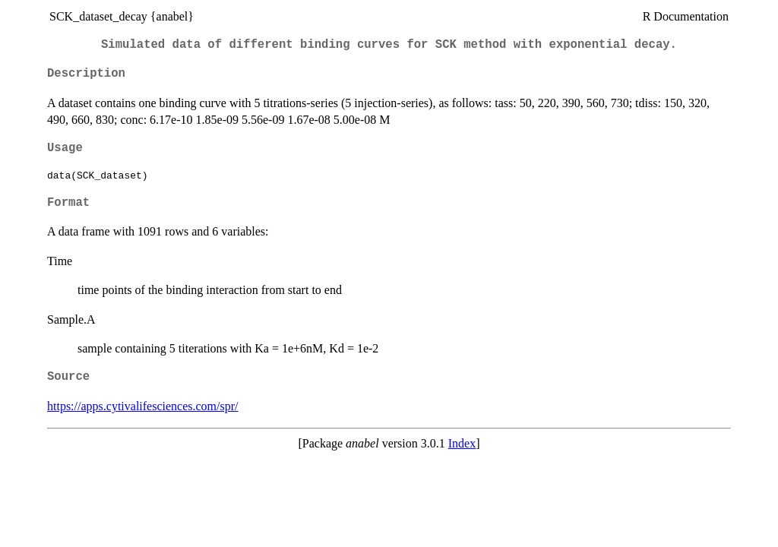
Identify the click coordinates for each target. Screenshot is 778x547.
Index (462, 443)
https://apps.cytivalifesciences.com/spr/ (143, 406)
